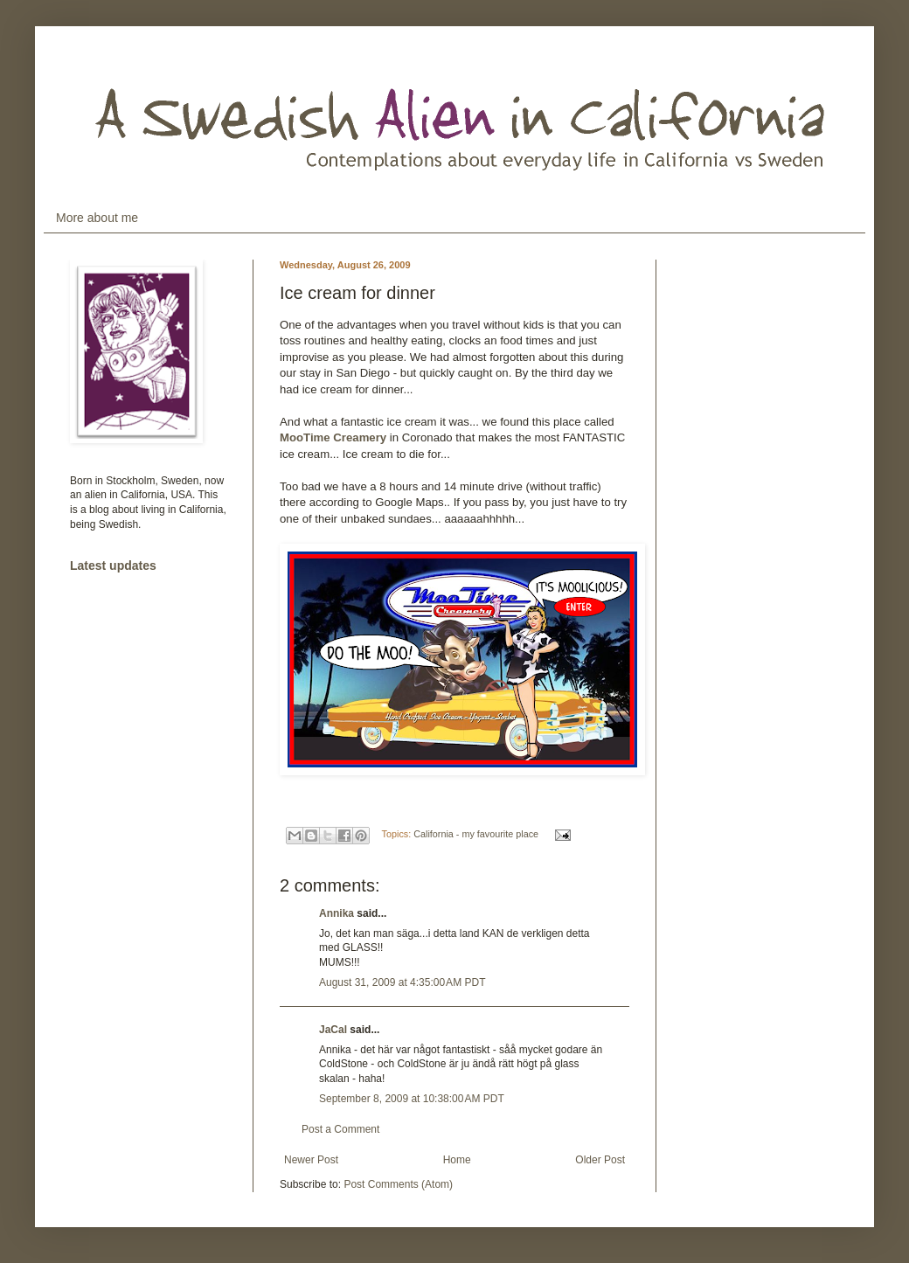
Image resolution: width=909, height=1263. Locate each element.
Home (457, 1160)
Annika (336, 913)
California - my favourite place (475, 834)
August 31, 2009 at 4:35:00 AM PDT (402, 982)
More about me (97, 218)
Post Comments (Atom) (398, 1184)
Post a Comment (340, 1129)
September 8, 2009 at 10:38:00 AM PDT (411, 1099)
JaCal (333, 1030)
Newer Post (311, 1160)
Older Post (600, 1160)
